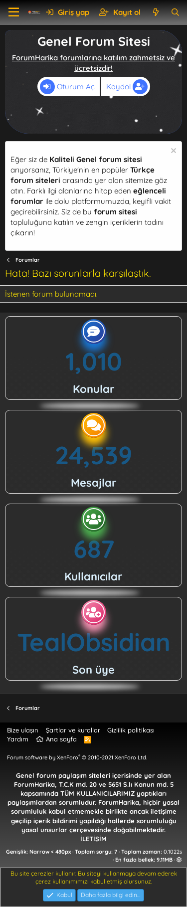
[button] (13, 12)
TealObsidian (94, 642)
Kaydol (127, 86)
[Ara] (175, 12)
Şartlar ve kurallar (73, 730)
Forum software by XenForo (77, 757)
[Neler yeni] (155, 12)
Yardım (17, 739)
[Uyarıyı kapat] (172, 152)
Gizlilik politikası (131, 730)
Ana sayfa (61, 739)
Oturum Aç (67, 86)
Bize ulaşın (22, 730)
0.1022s (173, 851)
